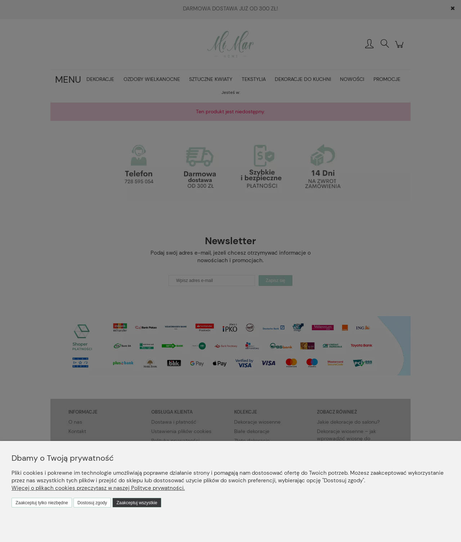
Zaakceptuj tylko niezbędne (41, 502)
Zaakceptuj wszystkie (136, 502)
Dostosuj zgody (92, 502)
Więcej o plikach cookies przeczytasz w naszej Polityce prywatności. (98, 488)
